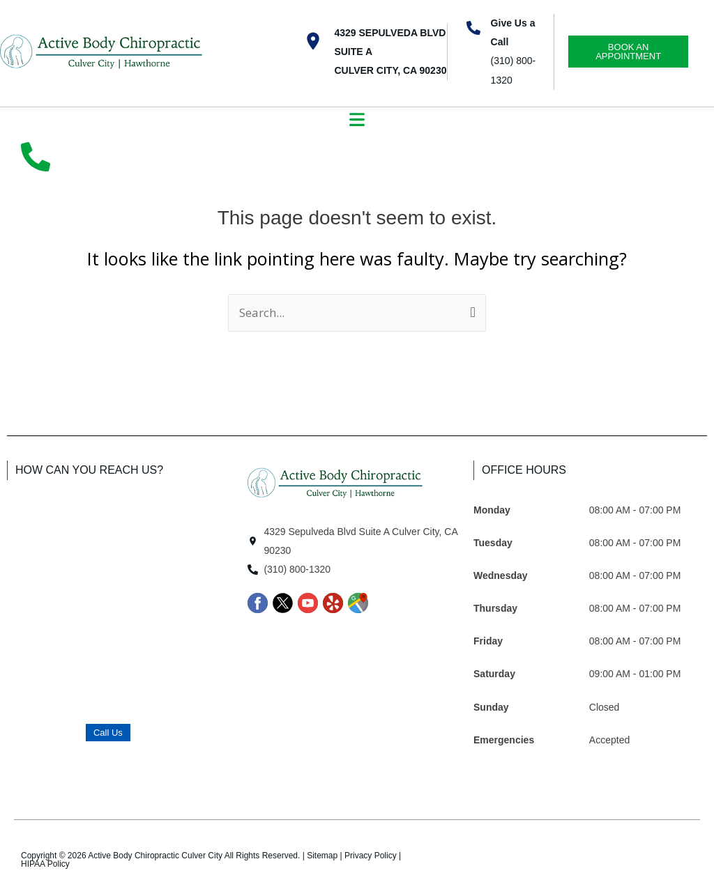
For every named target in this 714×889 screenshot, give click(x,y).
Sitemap (322, 855)
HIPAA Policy (45, 864)
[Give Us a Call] (473, 28)
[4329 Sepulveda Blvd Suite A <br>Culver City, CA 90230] (313, 41)
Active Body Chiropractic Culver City (155, 855)
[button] (357, 121)
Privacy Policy (370, 855)
